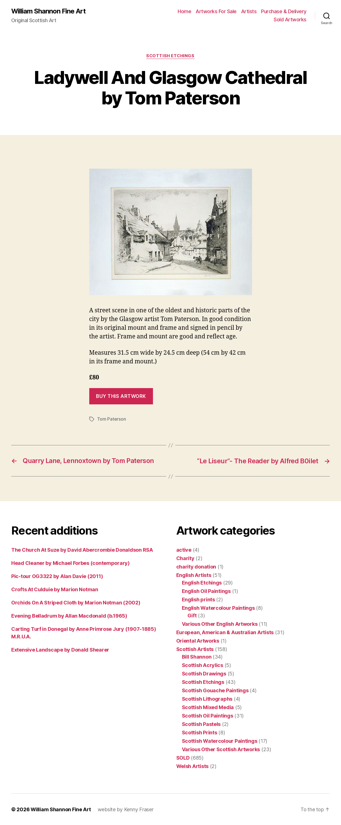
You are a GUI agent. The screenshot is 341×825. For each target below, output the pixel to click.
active (183, 550)
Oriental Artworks (197, 640)
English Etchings (202, 582)
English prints (198, 599)
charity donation (196, 566)
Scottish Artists (195, 649)
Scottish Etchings (170, 56)
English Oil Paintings (206, 591)
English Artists (193, 575)
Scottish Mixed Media (208, 707)
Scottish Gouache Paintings (215, 690)
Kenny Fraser (139, 809)
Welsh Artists (192, 766)
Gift (192, 615)
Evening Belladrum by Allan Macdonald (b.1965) (69, 615)
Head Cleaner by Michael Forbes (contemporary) (70, 563)
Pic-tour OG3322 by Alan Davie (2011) (57, 576)
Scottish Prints (199, 732)
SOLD (183, 757)
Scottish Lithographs (207, 699)
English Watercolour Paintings (218, 608)
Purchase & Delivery (283, 11)
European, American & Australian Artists (225, 632)
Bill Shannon (197, 656)
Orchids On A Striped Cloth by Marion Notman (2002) (75, 602)
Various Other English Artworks (220, 624)
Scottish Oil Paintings (207, 715)
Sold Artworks (290, 20)
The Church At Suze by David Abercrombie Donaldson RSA (82, 550)
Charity (185, 558)
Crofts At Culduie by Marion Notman (54, 589)
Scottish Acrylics (202, 665)
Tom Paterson (111, 419)
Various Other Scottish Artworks (221, 749)
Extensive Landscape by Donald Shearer (60, 649)
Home (184, 11)
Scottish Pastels (201, 724)
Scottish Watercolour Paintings (219, 741)
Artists (249, 11)
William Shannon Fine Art (48, 11)
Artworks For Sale (216, 11)
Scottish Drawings (204, 673)
